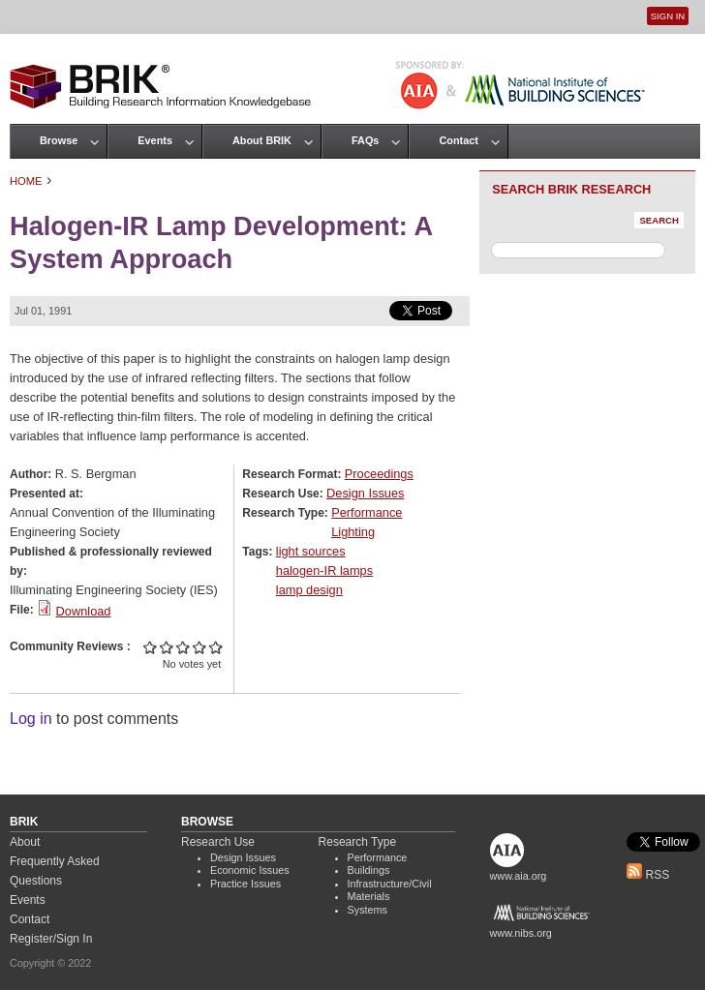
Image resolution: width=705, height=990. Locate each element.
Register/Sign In (51, 938)
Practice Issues (245, 883)
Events (155, 140)
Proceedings (379, 473)
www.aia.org (518, 876)
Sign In (668, 16)
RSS (648, 875)
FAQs (365, 140)
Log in (31, 718)
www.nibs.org (521, 933)
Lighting (353, 532)
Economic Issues (250, 870)
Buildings (369, 870)
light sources (311, 551)
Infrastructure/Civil (390, 883)
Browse (58, 140)
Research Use (218, 842)
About (25, 842)
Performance (366, 512)
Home (26, 181)
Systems (367, 909)
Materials (369, 896)
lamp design (309, 590)
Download (83, 611)
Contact (458, 140)
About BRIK (261, 140)
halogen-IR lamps (324, 570)
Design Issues (365, 493)
